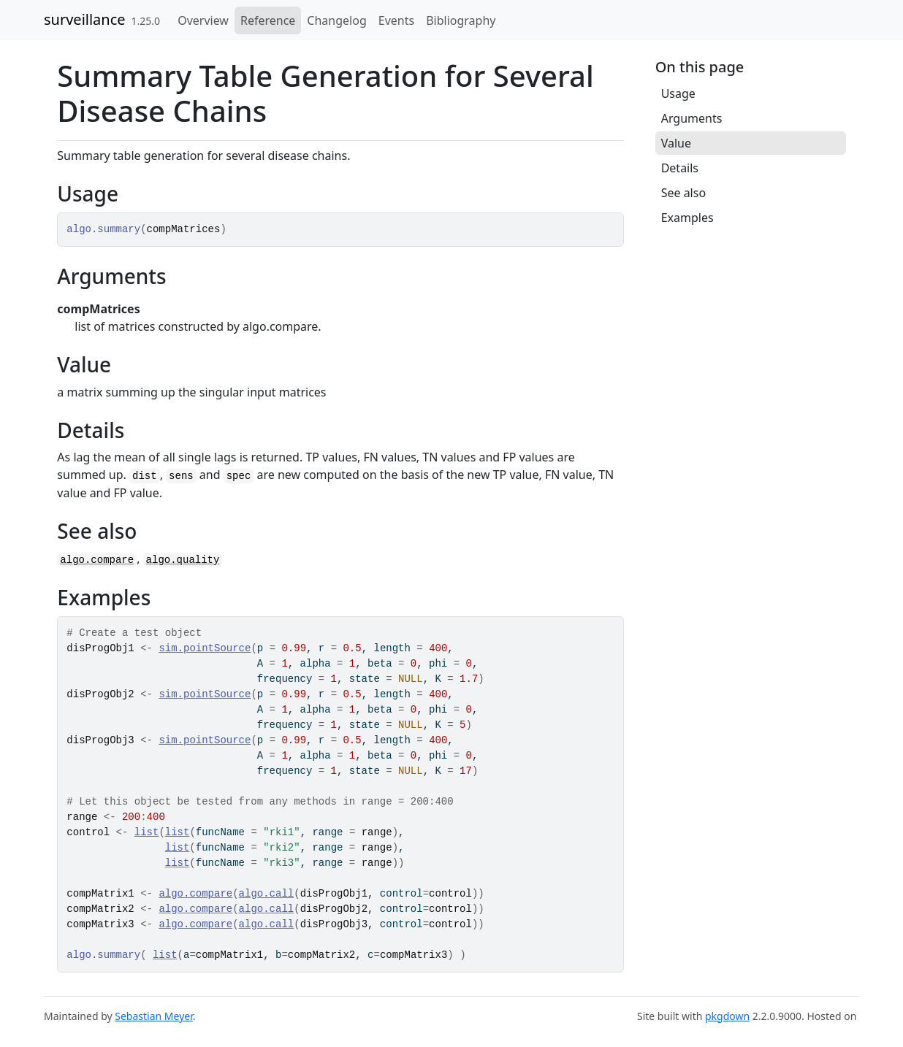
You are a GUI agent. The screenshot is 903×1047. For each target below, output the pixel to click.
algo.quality (183, 560)
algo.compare (97, 560)
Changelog (336, 20)
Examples (687, 218)
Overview (203, 20)
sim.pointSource (205, 648)
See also (683, 193)
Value (676, 143)
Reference (267, 20)
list (146, 832)
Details (679, 168)
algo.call (266, 894)
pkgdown (727, 1016)
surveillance (85, 19)
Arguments (692, 118)
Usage (678, 93)
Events (396, 20)
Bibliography (460, 20)
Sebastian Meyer (153, 1016)
